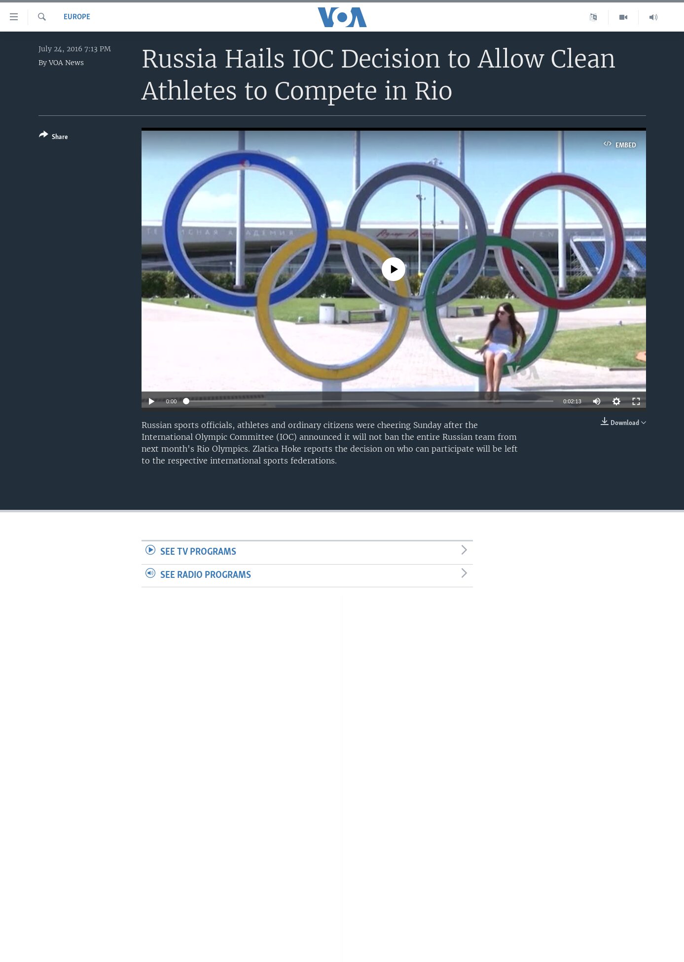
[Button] (53, 138)
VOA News (66, 62)
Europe (77, 17)
